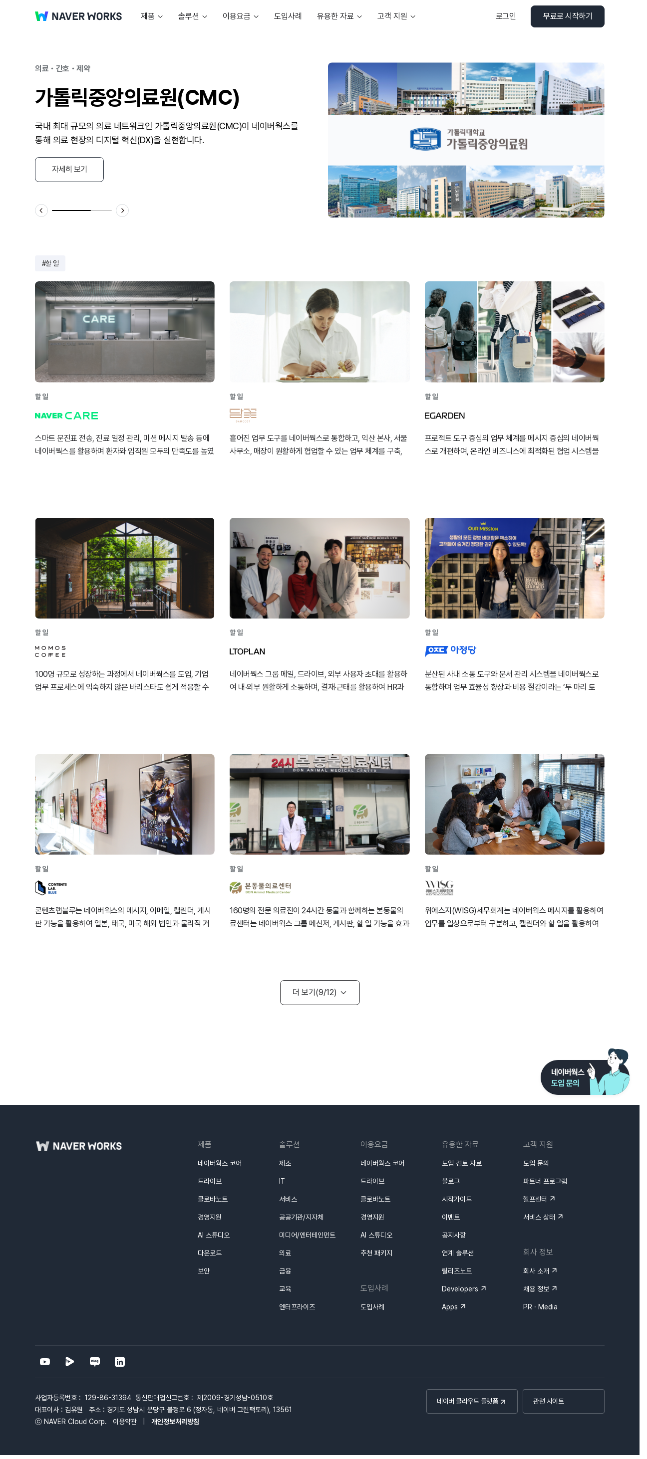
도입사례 (372, 1307)
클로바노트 (213, 1199)
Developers (460, 1289)
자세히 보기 (69, 169)
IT (282, 1181)
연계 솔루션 (458, 1253)
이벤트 (451, 1217)
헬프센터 (535, 1199)
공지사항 (454, 1235)
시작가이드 (457, 1199)
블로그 (451, 1181)
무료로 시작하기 (567, 16)
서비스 (288, 1199)
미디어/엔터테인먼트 (307, 1235)
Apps (450, 1307)
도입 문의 (536, 1163)
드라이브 (210, 1181)
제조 (285, 1163)
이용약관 (125, 1422)
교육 (285, 1289)
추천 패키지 (376, 1253)
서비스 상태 (539, 1217)
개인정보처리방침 (175, 1422)
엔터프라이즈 (297, 1307)
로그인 (506, 16)
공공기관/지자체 (301, 1217)
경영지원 (210, 1217)
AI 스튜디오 (214, 1235)
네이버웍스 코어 (220, 1163)
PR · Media (540, 1307)
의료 (285, 1253)
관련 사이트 (548, 1401)
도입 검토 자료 (462, 1163)
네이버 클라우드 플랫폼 (467, 1401)
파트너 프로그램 (545, 1181)
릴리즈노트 (457, 1271)
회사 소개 (536, 1271)
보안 (204, 1271)
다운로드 (210, 1253)
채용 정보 (536, 1289)
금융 (285, 1271)
